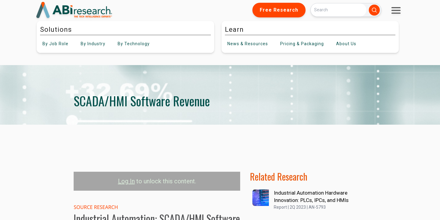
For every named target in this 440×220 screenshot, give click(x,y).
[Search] (338, 9)
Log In (126, 181)
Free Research (279, 10)
